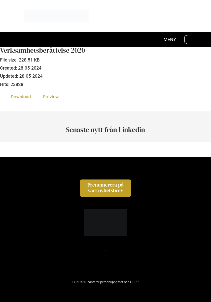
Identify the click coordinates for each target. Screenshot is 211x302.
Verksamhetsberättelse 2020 (42, 50)
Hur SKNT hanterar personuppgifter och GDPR (105, 282)
